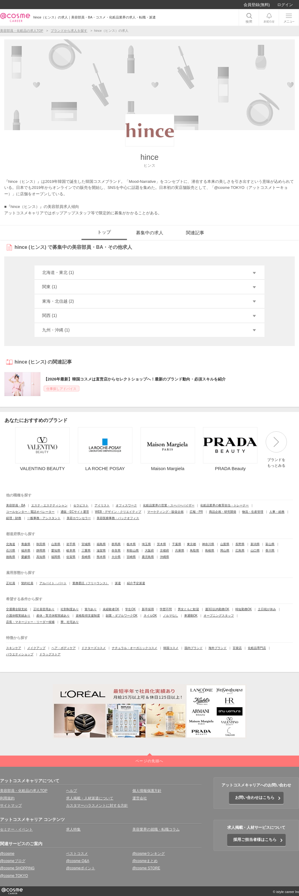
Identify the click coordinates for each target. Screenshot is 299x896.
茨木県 (161, 544)
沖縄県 (164, 556)
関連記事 (195, 232)
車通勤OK (191, 615)
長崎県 (86, 556)
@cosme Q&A (77, 861)
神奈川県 (208, 544)
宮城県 (86, 544)
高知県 (40, 556)
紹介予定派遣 (136, 583)
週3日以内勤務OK (217, 609)
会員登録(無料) (257, 4)
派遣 (118, 583)
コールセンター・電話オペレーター (30, 511)
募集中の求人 (149, 232)
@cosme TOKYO (14, 876)
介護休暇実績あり (18, 615)
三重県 (86, 550)
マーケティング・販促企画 (165, 511)
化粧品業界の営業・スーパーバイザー (168, 505)
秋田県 (40, 544)
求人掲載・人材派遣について (89, 798)
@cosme (7, 854)
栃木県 (131, 544)
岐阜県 (70, 550)
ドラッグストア (50, 654)
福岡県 (55, 556)
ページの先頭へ (149, 761)
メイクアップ (36, 648)
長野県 (239, 544)
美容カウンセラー (79, 518)
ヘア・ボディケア (63, 648)
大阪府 (149, 550)
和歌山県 (133, 550)
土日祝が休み (267, 609)
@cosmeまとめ (145, 861)
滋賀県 (101, 550)
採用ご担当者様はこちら (255, 839)
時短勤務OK (243, 609)
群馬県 (116, 544)
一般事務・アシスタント (44, 518)
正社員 (10, 583)
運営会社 (139, 798)
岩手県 (70, 544)
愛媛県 (25, 556)
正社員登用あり (44, 609)
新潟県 (255, 544)
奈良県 (116, 550)
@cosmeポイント (80, 868)
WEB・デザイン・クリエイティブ (118, 511)
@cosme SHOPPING (17, 868)
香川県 (269, 550)
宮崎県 (131, 556)
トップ (104, 232)
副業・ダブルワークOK (121, 615)
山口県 (255, 550)
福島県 (101, 544)
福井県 (25, 550)
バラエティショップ (19, 654)
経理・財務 (13, 518)
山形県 (55, 544)
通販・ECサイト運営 (75, 511)
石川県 (10, 550)
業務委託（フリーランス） (90, 583)
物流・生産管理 (252, 511)
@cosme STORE (146, 868)
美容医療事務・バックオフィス (118, 518)
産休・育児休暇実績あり (53, 615)
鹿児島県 (148, 556)
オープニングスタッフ (219, 615)
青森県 (25, 544)
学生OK (130, 609)
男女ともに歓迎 (188, 609)
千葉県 (176, 544)
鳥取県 (194, 550)
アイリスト (102, 505)
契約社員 (27, 583)
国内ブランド (193, 648)
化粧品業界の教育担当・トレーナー (224, 505)
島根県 (209, 550)
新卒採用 (148, 609)
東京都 (191, 544)
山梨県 (224, 544)
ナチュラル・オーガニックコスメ (134, 648)
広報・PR (196, 511)
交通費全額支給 (16, 609)
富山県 (269, 544)
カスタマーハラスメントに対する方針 (97, 805)
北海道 (10, 544)
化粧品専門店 (257, 648)
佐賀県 (70, 556)
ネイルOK (150, 615)
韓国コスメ (170, 648)
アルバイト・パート (53, 583)
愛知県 (55, 550)
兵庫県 (179, 550)
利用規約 (7, 798)
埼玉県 (146, 544)
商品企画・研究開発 (222, 511)
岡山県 (224, 550)
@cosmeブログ (12, 861)
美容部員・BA (15, 505)
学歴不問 (166, 609)
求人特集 (73, 829)
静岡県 (40, 550)
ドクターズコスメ (93, 648)
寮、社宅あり (70, 622)
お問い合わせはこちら (254, 797)
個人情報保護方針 (146, 791)
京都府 (164, 550)
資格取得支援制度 (88, 615)
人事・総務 (276, 511)
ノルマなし (170, 615)
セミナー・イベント (16, 829)
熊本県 (101, 556)
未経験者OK (111, 609)
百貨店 (237, 648)
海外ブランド (217, 648)
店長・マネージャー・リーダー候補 (30, 622)
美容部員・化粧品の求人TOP (23, 791)
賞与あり (91, 609)
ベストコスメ (77, 854)
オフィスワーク (126, 505)
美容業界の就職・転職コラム (156, 829)
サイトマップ (11, 805)
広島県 (239, 550)
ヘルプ (71, 791)
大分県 (116, 556)
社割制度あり (70, 609)
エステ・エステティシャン (49, 505)
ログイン (285, 4)
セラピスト (80, 505)
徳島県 (10, 556)
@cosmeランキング (148, 854)
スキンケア (13, 648)
